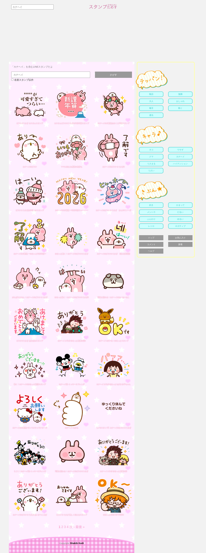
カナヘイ (180, 156)
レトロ (151, 226)
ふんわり (151, 219)
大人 (151, 101)
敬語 (151, 94)
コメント (151, 244)
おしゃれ (180, 101)
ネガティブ (180, 226)
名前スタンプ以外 (22, 79)
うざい (151, 170)
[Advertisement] (103, 37)
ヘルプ (151, 251)
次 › (72, 527)
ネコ (151, 149)
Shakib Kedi (76, 543)
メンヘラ (151, 212)
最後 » (80, 527)
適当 (151, 115)
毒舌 (151, 108)
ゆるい (180, 219)
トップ (151, 237)
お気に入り (180, 237)
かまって (180, 205)
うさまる (151, 163)
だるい (180, 212)
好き (151, 205)
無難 (180, 94)
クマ (151, 156)
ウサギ (180, 149)
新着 (180, 244)
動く (180, 108)
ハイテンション (180, 163)
